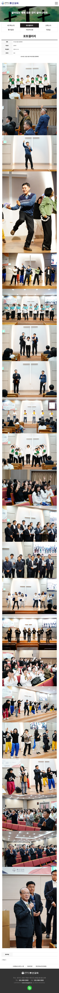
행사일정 (11, 30)
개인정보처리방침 (41, 966)
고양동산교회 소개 (18, 966)
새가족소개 (10, 25)
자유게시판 (29, 30)
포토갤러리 (29, 25)
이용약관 (29, 966)
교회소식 (48, 25)
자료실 (48, 30)
